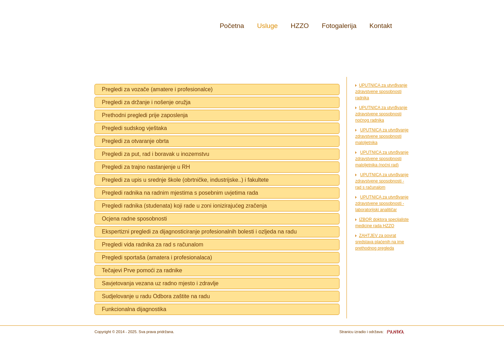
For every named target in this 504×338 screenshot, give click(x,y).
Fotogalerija (339, 25)
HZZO (300, 25)
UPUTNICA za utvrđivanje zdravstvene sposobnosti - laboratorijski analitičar (381, 203)
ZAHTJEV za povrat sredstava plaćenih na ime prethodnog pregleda (379, 242)
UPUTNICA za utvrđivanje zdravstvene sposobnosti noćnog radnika (381, 114)
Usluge (267, 25)
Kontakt (381, 25)
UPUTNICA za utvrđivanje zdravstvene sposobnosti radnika (381, 91)
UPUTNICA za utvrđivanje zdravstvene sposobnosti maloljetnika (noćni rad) (381, 158)
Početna (232, 25)
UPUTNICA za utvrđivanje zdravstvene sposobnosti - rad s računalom (381, 181)
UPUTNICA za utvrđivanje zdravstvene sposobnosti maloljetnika (381, 136)
